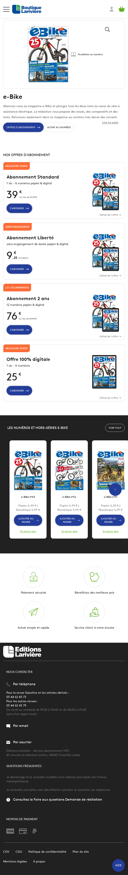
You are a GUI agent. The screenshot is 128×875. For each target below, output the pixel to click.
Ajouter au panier (28, 520)
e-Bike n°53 (28, 496)
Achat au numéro (59, 127)
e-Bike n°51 (110, 496)
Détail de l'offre (110, 214)
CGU (19, 852)
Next (115, 489)
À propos (39, 861)
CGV (6, 852)
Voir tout (115, 427)
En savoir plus (28, 531)
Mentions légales (15, 861)
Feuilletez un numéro (87, 54)
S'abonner (19, 208)
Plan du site (81, 852)
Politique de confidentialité (47, 852)
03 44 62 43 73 (16, 697)
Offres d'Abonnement (23, 127)
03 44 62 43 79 (16, 705)
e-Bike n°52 (69, 496)
